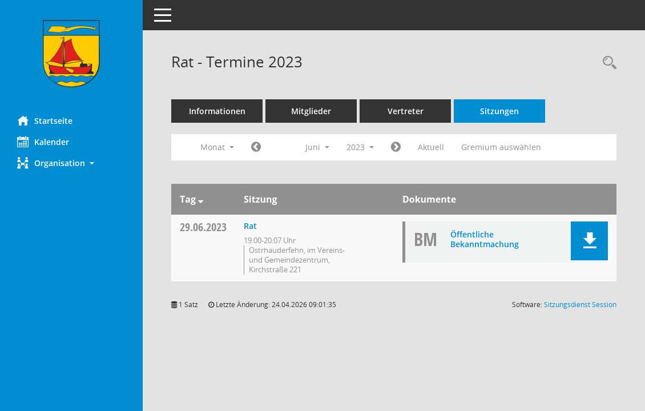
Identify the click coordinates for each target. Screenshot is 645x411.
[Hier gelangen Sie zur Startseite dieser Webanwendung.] (71, 53)
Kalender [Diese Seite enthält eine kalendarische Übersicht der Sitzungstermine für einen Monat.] (43, 141)
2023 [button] (360, 147)
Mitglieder (311, 111)
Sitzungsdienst (580, 304)
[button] (71, 163)
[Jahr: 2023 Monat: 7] (395, 147)
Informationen (217, 111)
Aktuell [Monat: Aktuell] (431, 147)
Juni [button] (317, 147)
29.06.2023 (203, 227)
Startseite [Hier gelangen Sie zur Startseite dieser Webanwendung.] (44, 120)
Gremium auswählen (501, 147)
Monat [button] (217, 147)
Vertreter (406, 111)
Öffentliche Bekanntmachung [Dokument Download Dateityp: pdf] (484, 239)
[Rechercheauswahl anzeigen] (606, 63)
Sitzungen (499, 111)
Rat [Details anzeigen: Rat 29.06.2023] (250, 225)
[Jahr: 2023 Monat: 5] (256, 147)
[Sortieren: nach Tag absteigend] (200, 199)
